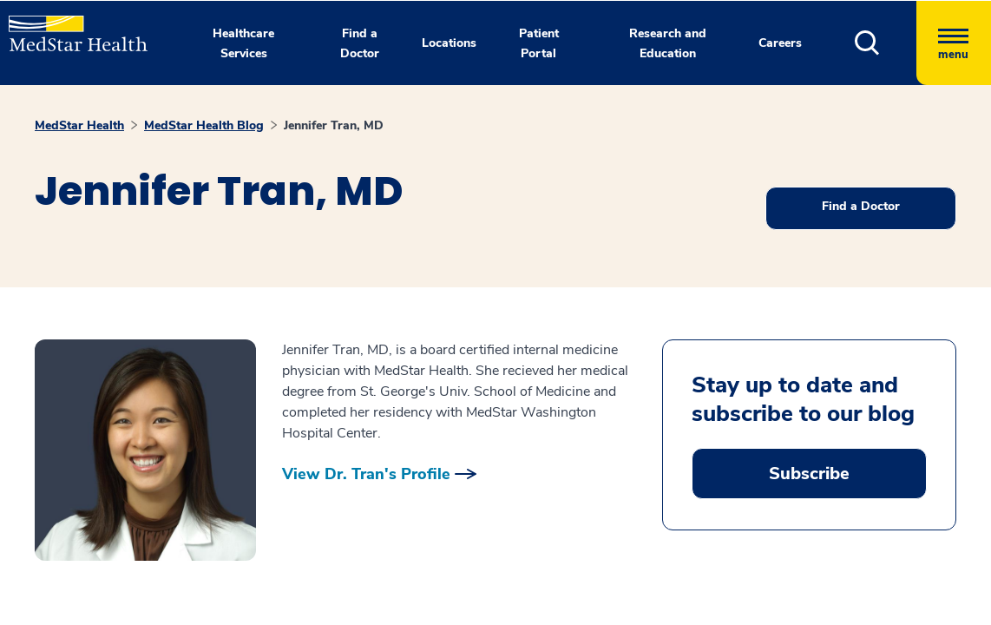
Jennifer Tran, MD (334, 125)
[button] (885, 43)
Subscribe (809, 473)
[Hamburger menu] (953, 43)
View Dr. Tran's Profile (366, 474)
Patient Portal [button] (539, 43)
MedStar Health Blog (204, 125)
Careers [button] (780, 43)
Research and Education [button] (667, 43)
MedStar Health (79, 125)
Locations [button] (449, 43)
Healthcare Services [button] (243, 43)
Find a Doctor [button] (359, 43)
